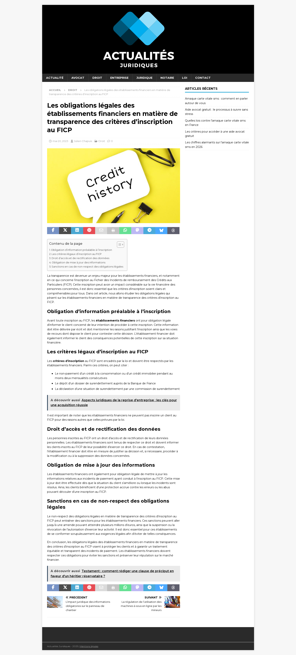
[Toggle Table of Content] (118, 244)
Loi (184, 78)
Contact (203, 78)
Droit (97, 78)
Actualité (54, 78)
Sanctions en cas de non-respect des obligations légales (87, 266)
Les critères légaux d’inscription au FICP (77, 254)
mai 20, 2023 (60, 141)
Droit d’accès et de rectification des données (80, 258)
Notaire (167, 78)
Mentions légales (89, 646)
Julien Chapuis (83, 141)
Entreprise (119, 78)
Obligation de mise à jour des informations (78, 262)
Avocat (77, 78)
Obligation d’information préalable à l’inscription (81, 249)
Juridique (144, 78)
